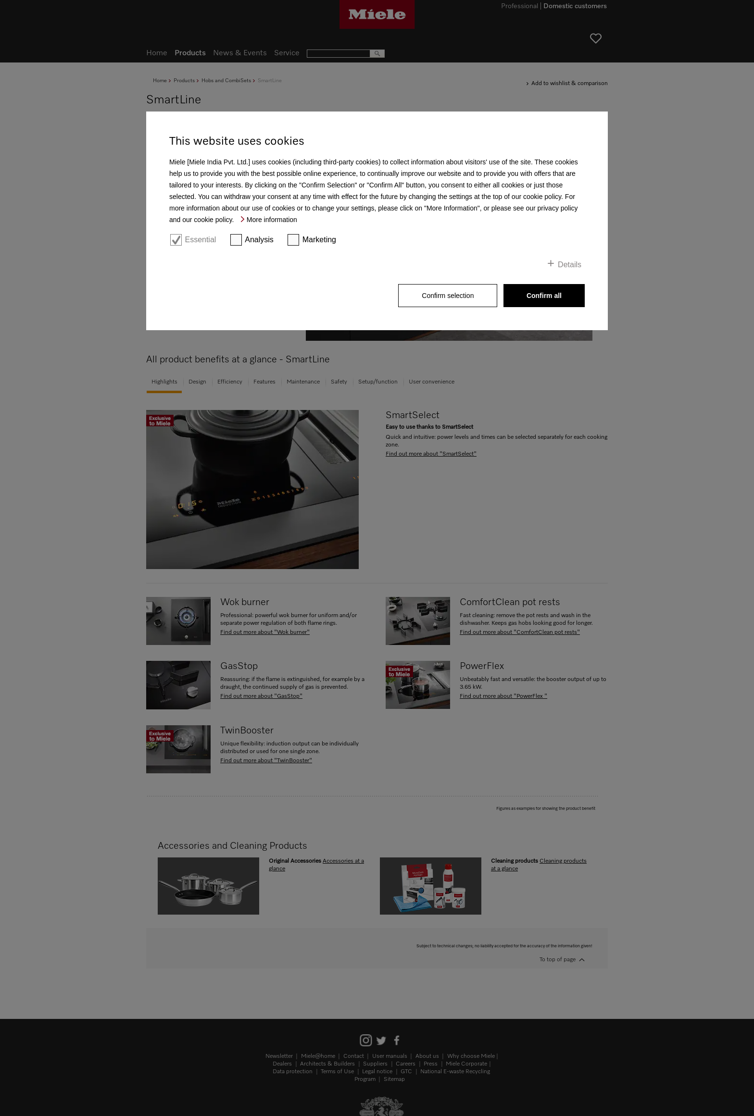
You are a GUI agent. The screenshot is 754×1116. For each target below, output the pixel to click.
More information (272, 219)
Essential (200, 240)
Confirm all (544, 295)
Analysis (259, 240)
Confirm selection (448, 295)
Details (569, 264)
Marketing (319, 240)
